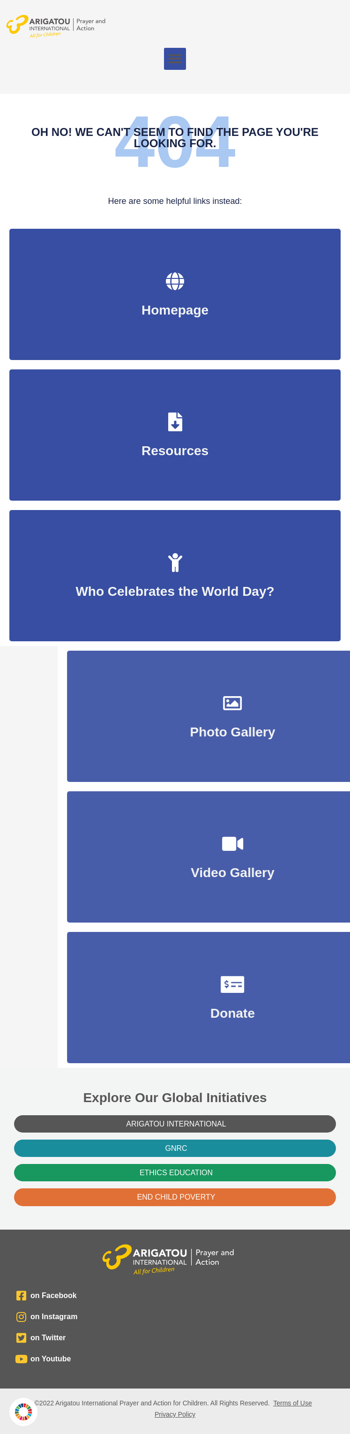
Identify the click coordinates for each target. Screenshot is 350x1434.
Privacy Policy (175, 1414)
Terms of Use (292, 1403)
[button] (175, 59)
